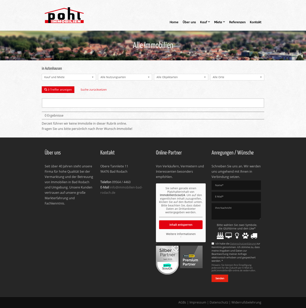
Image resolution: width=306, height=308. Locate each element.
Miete (218, 22)
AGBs (182, 302)
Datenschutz (219, 302)
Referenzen (237, 22)
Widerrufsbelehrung (246, 302)
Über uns (189, 22)
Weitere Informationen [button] (181, 234)
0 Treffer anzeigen (58, 89)
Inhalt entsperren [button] (180, 225)
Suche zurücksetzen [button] (94, 89)
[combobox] (69, 77)
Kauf (203, 22)
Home (174, 22)
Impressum (197, 302)
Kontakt (255, 22)
